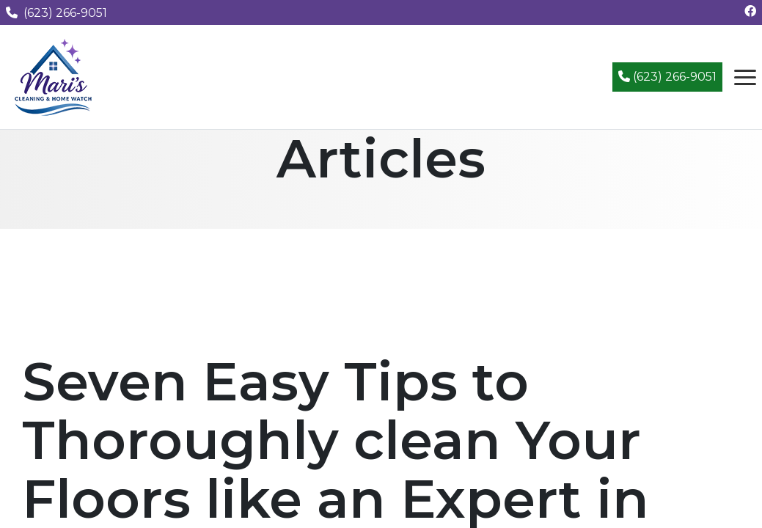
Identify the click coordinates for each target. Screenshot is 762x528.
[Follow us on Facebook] (750, 11)
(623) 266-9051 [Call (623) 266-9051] (667, 77)
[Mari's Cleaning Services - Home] (53, 76)
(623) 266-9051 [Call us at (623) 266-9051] (56, 13)
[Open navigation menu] (745, 77)
